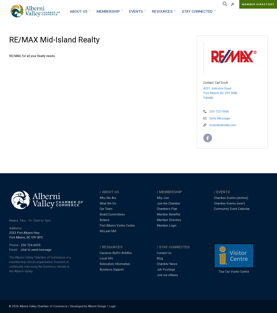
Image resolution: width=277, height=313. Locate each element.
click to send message (36, 250)
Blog (160, 258)
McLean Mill (108, 231)
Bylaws (104, 220)
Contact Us (164, 253)
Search (223, 4)
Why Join (163, 198)
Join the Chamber (168, 203)
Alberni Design (97, 306)
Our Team (106, 209)
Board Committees (112, 214)
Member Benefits (168, 214)
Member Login (166, 225)
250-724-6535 (30, 245)
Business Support (112, 269)
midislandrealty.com (222, 125)
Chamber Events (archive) (231, 198)
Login (112, 306)
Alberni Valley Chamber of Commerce (44, 306)
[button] (232, 59)
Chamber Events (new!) (229, 203)
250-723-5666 (219, 111)
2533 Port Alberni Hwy (24, 233)
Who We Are (108, 198)
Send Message (219, 118)
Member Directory (258, 4)
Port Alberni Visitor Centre (117, 225)
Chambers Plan (167, 209)
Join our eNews (167, 275)
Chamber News (167, 264)
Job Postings (166, 269)
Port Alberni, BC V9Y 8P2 (26, 237)
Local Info (106, 258)
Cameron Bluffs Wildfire (116, 253)
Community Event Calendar (232, 209)
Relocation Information (115, 264)
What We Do (108, 203)
